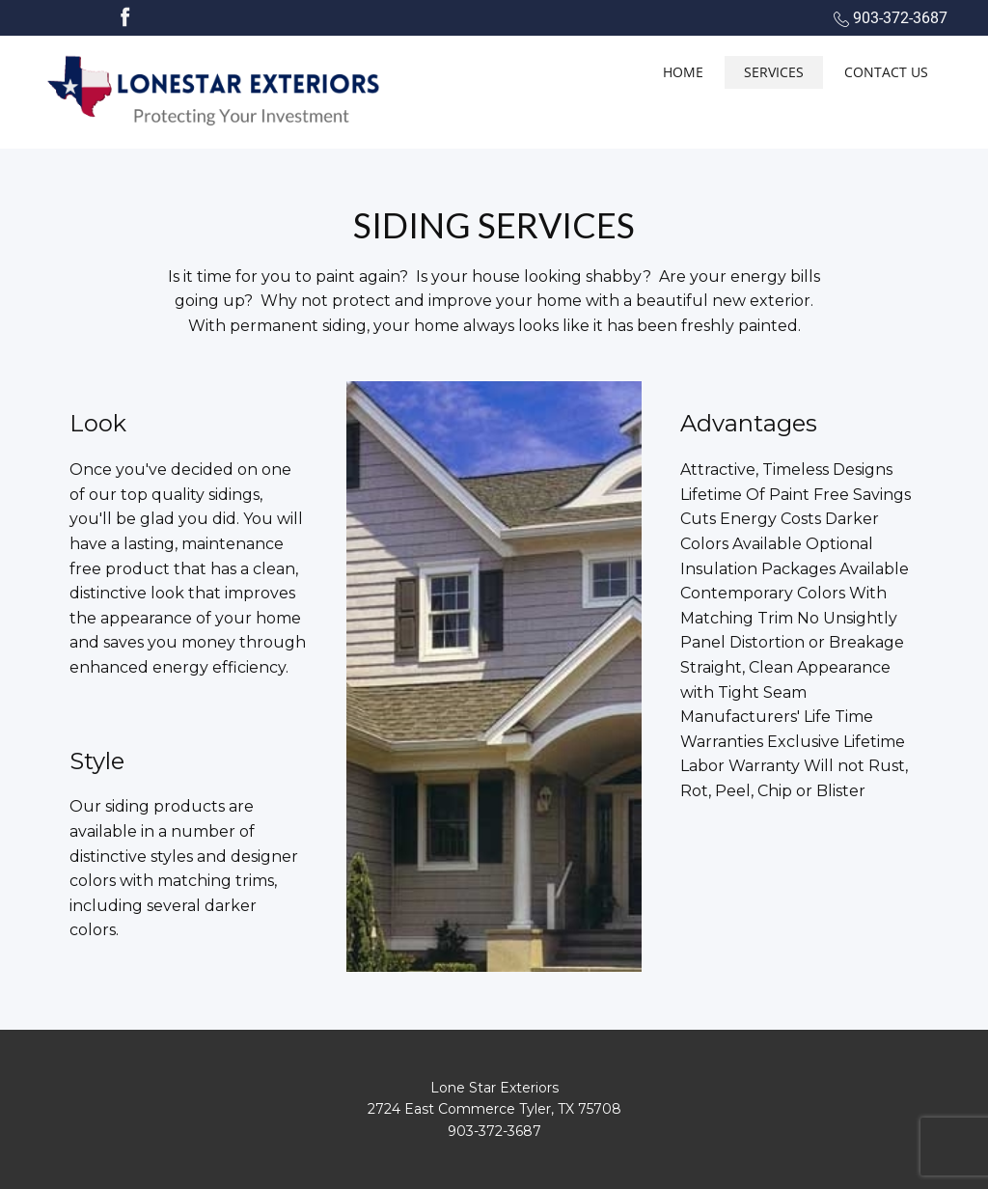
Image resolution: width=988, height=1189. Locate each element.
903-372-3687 (890, 18)
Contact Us (886, 72)
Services (774, 72)
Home (683, 72)
